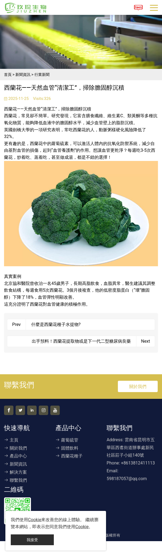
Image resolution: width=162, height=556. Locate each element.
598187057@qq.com (127, 478)
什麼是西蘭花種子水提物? (56, 324)
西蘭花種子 (69, 456)
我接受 (32, 540)
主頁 (11, 440)
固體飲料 (66, 448)
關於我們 (137, 386)
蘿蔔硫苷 (66, 440)
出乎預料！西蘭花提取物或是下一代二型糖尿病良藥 (81, 341)
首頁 (8, 74)
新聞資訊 (22, 74)
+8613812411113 (138, 463)
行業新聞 (42, 74)
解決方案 (15, 472)
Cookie (34, 519)
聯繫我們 (15, 480)
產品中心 (15, 456)
